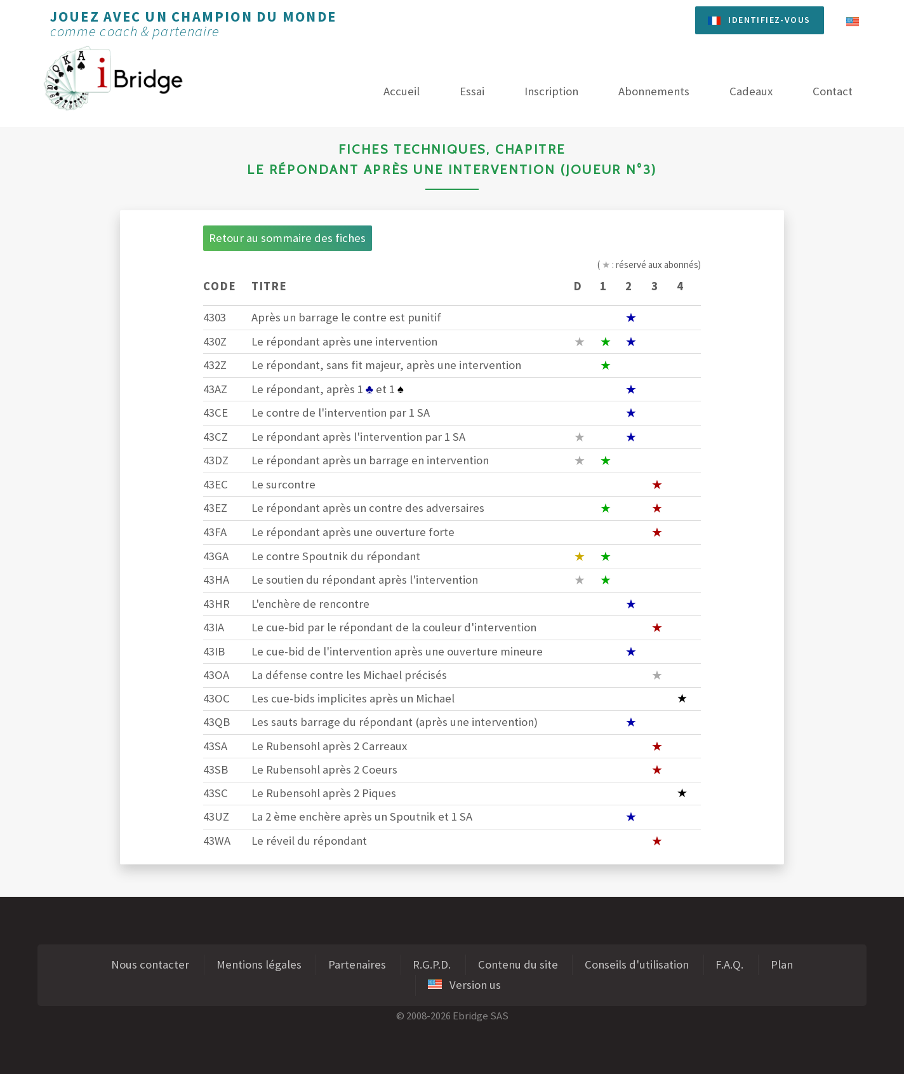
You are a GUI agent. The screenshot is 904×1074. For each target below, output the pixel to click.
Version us (464, 984)
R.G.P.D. (432, 964)
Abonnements (653, 91)
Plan (782, 964)
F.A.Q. (729, 964)
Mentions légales (259, 964)
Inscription (551, 91)
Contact (833, 91)
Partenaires (357, 964)
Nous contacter (150, 964)
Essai (472, 91)
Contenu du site (518, 964)
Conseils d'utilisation (637, 964)
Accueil (401, 91)
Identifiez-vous (769, 19)
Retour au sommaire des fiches (287, 238)
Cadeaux (751, 91)
